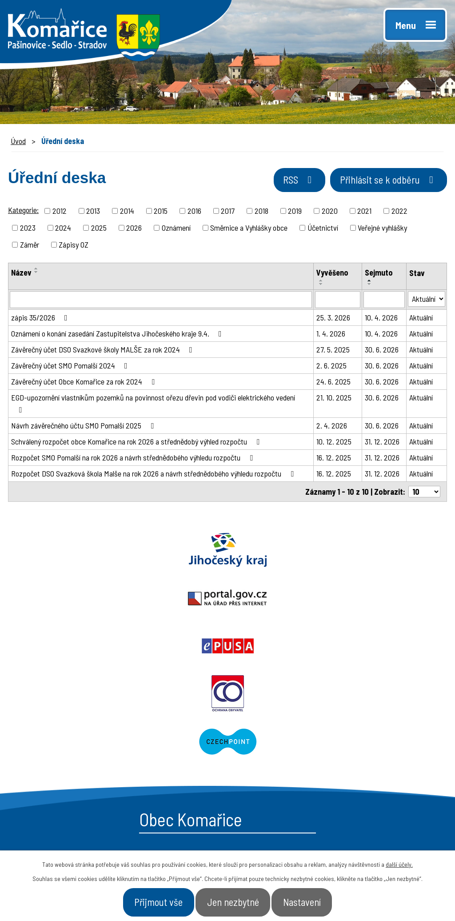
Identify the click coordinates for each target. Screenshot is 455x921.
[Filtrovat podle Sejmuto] (384, 300)
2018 (261, 212)
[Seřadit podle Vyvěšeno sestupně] (321, 285)
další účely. (399, 861)
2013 (93, 212)
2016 (194, 212)
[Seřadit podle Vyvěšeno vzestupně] (321, 282)
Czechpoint (341, 599)
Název (21, 274)
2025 (99, 229)
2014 (127, 212)
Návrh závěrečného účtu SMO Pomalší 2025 (84, 427)
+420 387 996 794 (71, 739)
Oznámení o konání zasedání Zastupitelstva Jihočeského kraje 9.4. (118, 335)
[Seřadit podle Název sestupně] (36, 273)
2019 (295, 212)
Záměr (29, 246)
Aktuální (421, 319)
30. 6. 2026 (382, 351)
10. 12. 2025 (333, 443)
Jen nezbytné (233, 900)
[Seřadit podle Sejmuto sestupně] (370, 285)
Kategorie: (23, 211)
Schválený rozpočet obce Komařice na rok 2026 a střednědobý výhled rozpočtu (137, 443)
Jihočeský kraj (76, 551)
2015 (161, 212)
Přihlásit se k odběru (381, 183)
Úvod (18, 141)
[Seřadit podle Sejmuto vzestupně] (370, 282)
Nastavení (314, 900)
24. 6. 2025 (333, 383)
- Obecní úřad (266, 741)
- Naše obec (367, 741)
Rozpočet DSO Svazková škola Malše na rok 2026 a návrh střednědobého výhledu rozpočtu (154, 475)
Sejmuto (379, 274)
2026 (134, 229)
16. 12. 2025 (333, 459)
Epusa (379, 551)
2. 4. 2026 (331, 427)
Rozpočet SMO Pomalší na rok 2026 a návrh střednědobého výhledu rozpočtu (133, 459)
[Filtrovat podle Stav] (426, 300)
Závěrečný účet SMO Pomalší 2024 (71, 367)
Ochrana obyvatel (114, 599)
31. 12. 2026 (382, 443)
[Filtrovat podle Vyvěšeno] (337, 300)
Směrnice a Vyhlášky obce (248, 229)
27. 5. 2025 (333, 351)
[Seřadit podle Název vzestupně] (36, 270)
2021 (364, 212)
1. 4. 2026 (330, 335)
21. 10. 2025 (333, 399)
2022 (399, 212)
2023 (28, 229)
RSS (280, 183)
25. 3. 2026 (333, 319)
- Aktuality (260, 772)
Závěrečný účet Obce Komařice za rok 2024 (84, 383)
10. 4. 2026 (381, 319)
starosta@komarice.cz (81, 719)
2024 (63, 229)
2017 (228, 212)
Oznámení (176, 229)
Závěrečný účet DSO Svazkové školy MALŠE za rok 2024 (103, 351)
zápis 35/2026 (41, 319)
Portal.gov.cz (227, 551)
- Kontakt (362, 772)
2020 (330, 212)
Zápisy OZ (73, 246)
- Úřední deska (268, 756)
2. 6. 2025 (331, 367)
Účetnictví (322, 229)
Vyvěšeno (332, 274)
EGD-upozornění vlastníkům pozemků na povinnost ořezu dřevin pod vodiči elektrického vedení (153, 404)
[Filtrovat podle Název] (161, 300)
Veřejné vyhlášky (382, 229)
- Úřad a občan (372, 756)
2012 (59, 212)
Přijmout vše (146, 900)
